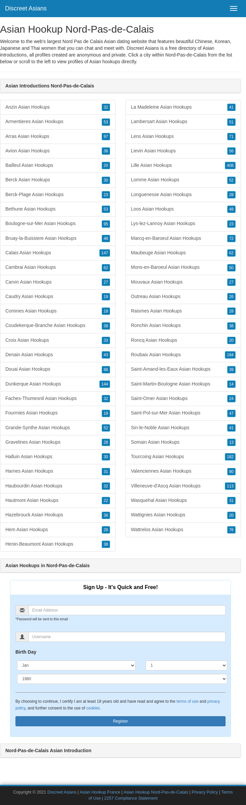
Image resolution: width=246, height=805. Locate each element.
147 (104, 253)
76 (231, 529)
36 (106, 151)
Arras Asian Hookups (57, 136)
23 (106, 194)
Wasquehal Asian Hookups (183, 500)
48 (106, 238)
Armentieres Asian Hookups (57, 121)
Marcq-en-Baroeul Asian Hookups (183, 238)
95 (106, 224)
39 (231, 369)
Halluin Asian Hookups (57, 457)
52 (106, 428)
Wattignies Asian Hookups (183, 515)
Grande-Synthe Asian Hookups (57, 428)
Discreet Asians (26, 8)
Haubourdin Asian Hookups (57, 486)
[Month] (76, 665)
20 (106, 165)
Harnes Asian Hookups (57, 471)
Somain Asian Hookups (183, 442)
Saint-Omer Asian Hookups (183, 398)
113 (230, 486)
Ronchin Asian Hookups (183, 325)
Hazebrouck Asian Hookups (57, 515)
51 (231, 122)
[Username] (127, 637)
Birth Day (25, 652)
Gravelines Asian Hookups (57, 442)
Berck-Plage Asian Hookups (57, 194)
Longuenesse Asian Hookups (183, 194)
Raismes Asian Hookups (183, 311)
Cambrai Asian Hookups (57, 267)
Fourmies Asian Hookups (57, 413)
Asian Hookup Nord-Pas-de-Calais (156, 792)
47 (231, 413)
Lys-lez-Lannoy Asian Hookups (183, 223)
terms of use (187, 701)
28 (106, 442)
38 (106, 326)
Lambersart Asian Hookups (183, 121)
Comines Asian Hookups (57, 311)
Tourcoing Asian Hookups (183, 457)
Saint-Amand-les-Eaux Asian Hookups (183, 369)
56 (231, 151)
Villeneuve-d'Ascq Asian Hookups (183, 486)
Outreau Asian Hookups (183, 296)
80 (231, 471)
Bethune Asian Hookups (57, 209)
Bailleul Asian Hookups (57, 165)
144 (104, 384)
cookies (93, 708)
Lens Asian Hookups (183, 136)
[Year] (122, 679)
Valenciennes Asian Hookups (183, 471)
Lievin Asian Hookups (183, 151)
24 (231, 398)
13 (231, 442)
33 (106, 340)
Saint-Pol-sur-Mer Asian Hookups (183, 413)
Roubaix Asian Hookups (183, 355)
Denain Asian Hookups (57, 355)
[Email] (127, 610)
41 (231, 107)
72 (231, 238)
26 (231, 296)
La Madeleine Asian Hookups (183, 107)
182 (230, 456)
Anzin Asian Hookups (57, 107)
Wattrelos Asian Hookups (183, 530)
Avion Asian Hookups (57, 151)
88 (106, 369)
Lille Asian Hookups (183, 165)
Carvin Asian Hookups (57, 282)
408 (230, 165)
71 (231, 136)
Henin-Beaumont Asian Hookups (57, 544)
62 (106, 267)
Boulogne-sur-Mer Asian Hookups (57, 223)
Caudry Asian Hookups (57, 296)
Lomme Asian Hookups (183, 180)
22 (106, 500)
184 (230, 355)
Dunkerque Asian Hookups (57, 384)
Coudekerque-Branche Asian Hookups (57, 325)
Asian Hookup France (100, 792)
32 (106, 107)
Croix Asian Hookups (57, 340)
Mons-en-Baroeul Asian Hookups (183, 267)
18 (106, 311)
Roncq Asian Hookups (183, 340)
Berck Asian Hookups (57, 180)
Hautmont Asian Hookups (57, 500)
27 (106, 282)
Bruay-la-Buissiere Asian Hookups (57, 238)
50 (231, 267)
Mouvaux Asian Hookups (183, 282)
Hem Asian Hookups (57, 530)
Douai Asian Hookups (57, 369)
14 (231, 384)
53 (106, 122)
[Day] (186, 665)
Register (120, 721)
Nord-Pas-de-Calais (186, 55)
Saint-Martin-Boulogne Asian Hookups (183, 384)
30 (106, 180)
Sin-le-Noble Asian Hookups (183, 428)
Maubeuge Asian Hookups (183, 253)
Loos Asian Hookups (183, 209)
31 (106, 471)
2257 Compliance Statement (130, 798)
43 (106, 355)
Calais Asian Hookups (57, 253)
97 (106, 136)
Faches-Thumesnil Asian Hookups (57, 398)
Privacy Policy (205, 792)
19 (106, 296)
